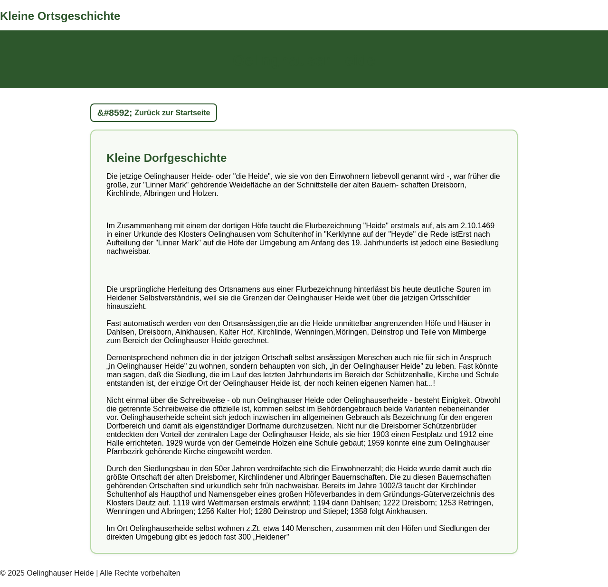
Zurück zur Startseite (172, 113)
